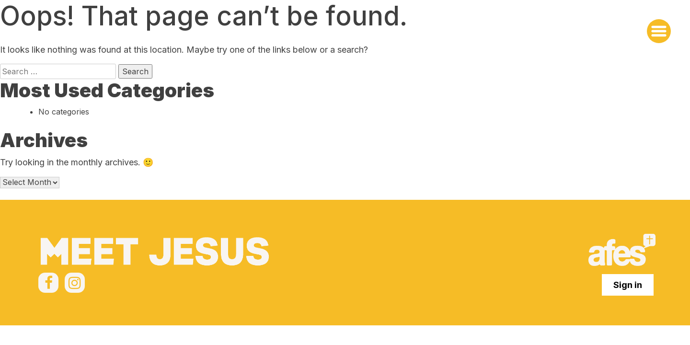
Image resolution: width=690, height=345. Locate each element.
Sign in (627, 285)
